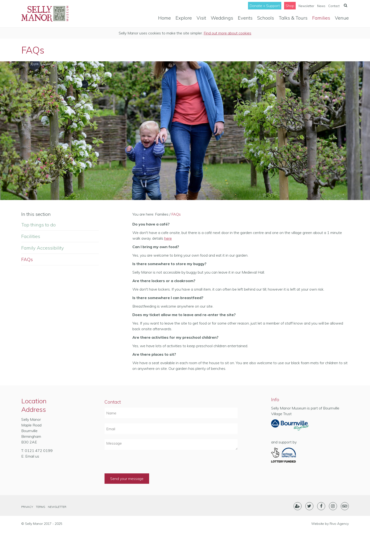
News (321, 6)
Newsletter (306, 6)
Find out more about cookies (227, 33)
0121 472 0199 (39, 450)
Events (245, 18)
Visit (201, 18)
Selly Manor (44, 14)
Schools (265, 18)
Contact (334, 6)
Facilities (30, 236)
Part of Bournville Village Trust (290, 426)
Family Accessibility (42, 248)
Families (321, 18)
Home (164, 18)
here (168, 238)
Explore (184, 18)
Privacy (27, 507)
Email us (32, 456)
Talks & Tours (293, 18)
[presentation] (140, 464)
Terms (40, 507)
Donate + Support (264, 5)
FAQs (27, 259)
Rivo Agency (339, 523)
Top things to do (38, 225)
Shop (290, 5)
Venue (342, 18)
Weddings (222, 18)
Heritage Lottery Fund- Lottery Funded (290, 455)
